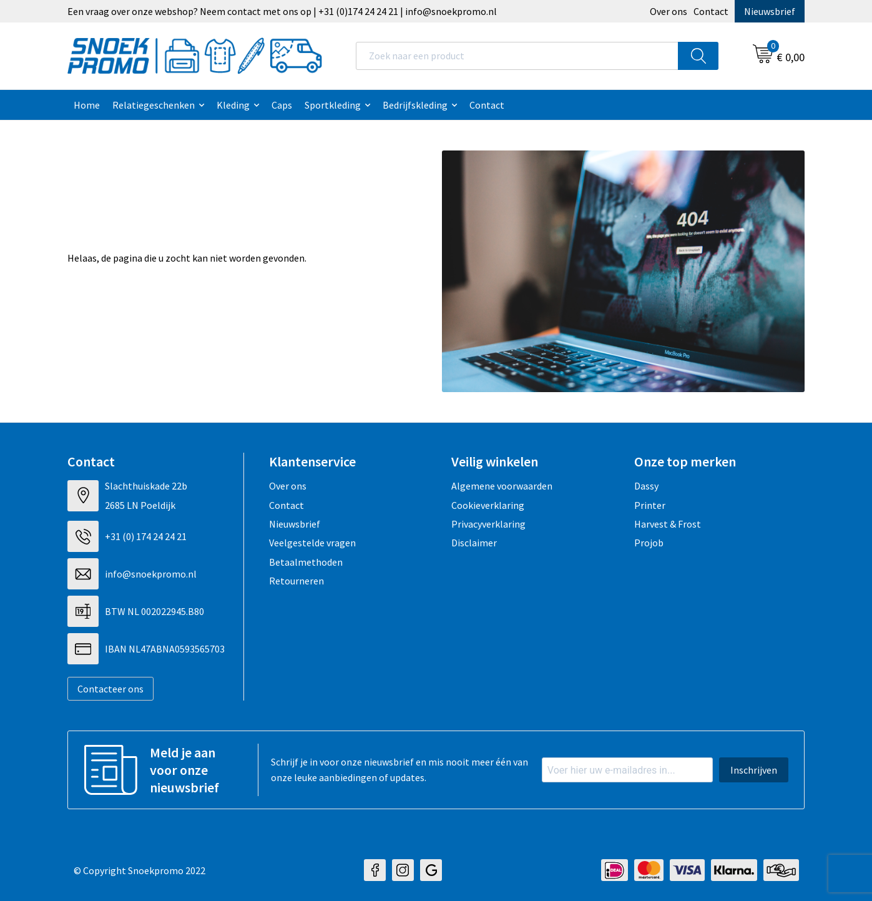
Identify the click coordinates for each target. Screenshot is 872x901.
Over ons (668, 11)
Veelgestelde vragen (312, 542)
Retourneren (296, 580)
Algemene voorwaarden (501, 486)
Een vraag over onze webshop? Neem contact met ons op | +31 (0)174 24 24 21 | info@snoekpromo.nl (282, 11)
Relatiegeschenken (153, 105)
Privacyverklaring (488, 524)
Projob (649, 542)
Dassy (646, 486)
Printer (649, 505)
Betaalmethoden (306, 562)
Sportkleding (333, 105)
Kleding (233, 105)
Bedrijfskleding (415, 105)
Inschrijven (753, 770)
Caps (282, 105)
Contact (710, 11)
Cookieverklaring (487, 505)
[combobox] (517, 56)
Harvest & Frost (667, 524)
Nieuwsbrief (769, 11)
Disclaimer (474, 542)
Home (87, 105)
